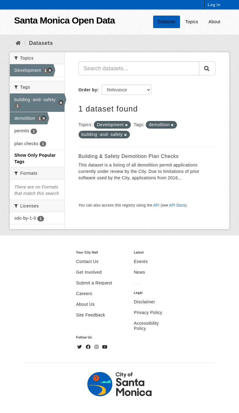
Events (141, 261)
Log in (214, 4)
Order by (88, 89)
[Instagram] (97, 347)
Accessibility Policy (146, 326)
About (214, 21)
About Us (85, 304)
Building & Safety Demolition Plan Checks (129, 156)
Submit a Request (94, 282)
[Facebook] (89, 347)
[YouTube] (104, 347)
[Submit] (207, 68)
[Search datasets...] (139, 68)
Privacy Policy (148, 312)
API (156, 205)
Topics (191, 21)
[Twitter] (80, 347)
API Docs (177, 205)
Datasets (167, 21)
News (139, 272)
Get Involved (89, 272)
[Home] (18, 43)
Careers (84, 293)
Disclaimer (144, 301)
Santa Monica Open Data (64, 20)
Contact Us (87, 261)
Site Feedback (90, 314)
